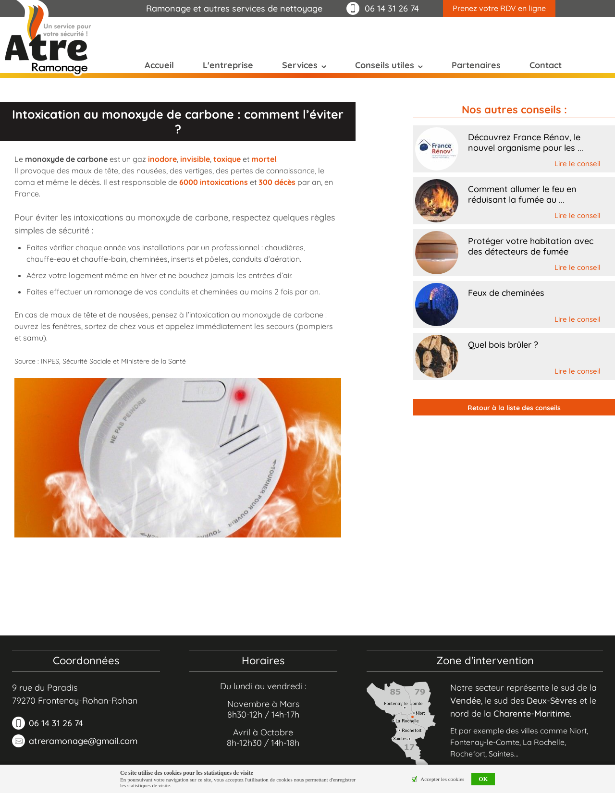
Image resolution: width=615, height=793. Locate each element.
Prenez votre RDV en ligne (499, 8)
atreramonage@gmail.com (83, 740)
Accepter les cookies (442, 779)
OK (483, 779)
